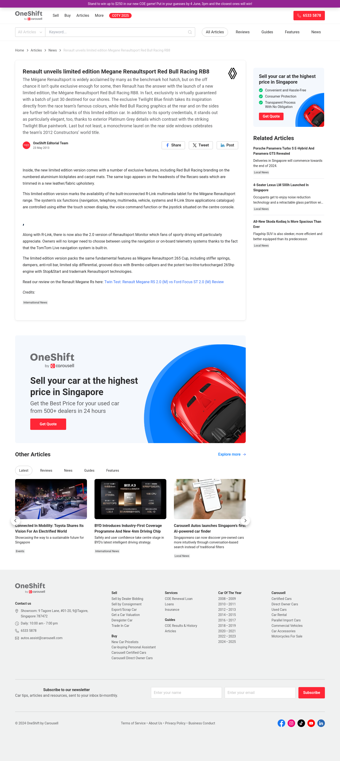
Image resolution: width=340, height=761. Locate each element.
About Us (155, 723)
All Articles (30, 32)
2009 (232, 599)
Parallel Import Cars (286, 620)
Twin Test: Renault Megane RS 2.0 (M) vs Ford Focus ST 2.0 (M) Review (164, 282)
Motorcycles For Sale (286, 636)
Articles (82, 15)
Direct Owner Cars (284, 604)
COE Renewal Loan (179, 599)
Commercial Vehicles (286, 626)
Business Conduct (202, 723)
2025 (232, 642)
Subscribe (311, 692)
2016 (222, 620)
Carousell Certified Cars (129, 652)
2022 (222, 636)
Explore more (232, 454)
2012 (222, 609)
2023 (232, 636)
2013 (232, 609)
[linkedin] (227, 145)
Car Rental (279, 615)
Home (19, 50)
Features (292, 32)
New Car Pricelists (125, 642)
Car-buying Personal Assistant (134, 647)
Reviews (243, 32)
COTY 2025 (120, 15)
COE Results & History (181, 626)
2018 (222, 626)
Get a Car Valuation (126, 615)
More (99, 15)
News (316, 32)
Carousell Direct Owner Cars (132, 658)
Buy (68, 15)
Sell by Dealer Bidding (127, 599)
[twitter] (201, 145)
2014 (222, 615)
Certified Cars (281, 599)
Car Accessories (283, 631)
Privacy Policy (175, 723)
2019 (232, 626)
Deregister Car (122, 620)
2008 (222, 599)
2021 (232, 631)
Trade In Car (120, 626)
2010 (222, 604)
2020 (222, 631)
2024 (222, 642)
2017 (232, 620)
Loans (169, 604)
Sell (56, 15)
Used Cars (279, 609)
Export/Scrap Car (124, 609)
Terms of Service (133, 723)
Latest (23, 470)
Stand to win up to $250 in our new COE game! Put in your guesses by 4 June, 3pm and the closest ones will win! (170, 4)
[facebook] (173, 145)
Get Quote (48, 424)
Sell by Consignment (127, 604)
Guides (267, 32)
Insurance (172, 609)
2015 (232, 615)
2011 (232, 604)
